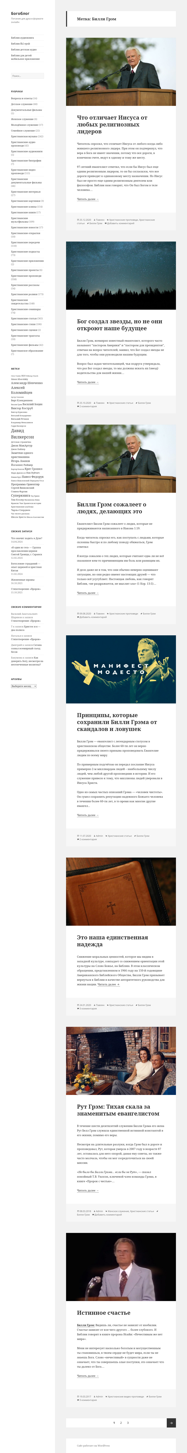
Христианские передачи (25, 242)
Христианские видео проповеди (126, 1396)
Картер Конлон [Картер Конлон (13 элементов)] (17, 469)
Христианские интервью (26, 191)
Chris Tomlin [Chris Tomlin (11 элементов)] (16, 376)
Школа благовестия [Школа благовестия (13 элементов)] (35, 517)
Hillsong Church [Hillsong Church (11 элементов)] (32, 376)
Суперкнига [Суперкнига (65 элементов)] (20, 495)
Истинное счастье (103, 1312)
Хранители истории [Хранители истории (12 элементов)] (32, 503)
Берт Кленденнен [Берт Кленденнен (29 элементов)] (22, 400)
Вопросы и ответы (21, 98)
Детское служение (22, 104)
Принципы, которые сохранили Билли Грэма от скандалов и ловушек (117, 722)
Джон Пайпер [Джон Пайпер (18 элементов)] (18, 449)
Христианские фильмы (24, 345)
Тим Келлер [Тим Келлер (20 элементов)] (17, 499)
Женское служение (22, 119)
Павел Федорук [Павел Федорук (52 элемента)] (33, 477)
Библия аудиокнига (22, 37)
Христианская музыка (24, 136)
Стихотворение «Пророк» (26, 589)
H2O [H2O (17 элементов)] (23, 375)
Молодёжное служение (24, 124)
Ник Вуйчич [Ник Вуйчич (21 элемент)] (33, 472)
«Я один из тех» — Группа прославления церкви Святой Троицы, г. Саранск (26, 551)
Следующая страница (171, 1423)
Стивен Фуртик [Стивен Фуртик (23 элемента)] (19, 491)
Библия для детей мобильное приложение (25, 57)
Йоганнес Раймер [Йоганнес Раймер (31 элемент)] (22, 465)
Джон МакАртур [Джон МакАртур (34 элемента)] (21, 445)
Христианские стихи (23, 324)
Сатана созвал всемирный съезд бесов (26, 648)
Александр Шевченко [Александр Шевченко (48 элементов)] (27, 383)
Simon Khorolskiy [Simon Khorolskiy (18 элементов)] (19, 379)
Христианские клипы (23, 206)
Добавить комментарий (120, 223)
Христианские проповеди (26, 275)
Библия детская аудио (24, 49)
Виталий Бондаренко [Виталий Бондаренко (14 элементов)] (21, 415)
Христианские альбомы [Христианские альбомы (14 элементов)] (22, 506)
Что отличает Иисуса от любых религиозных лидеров (112, 124)
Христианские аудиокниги (27, 151)
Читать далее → (88, 199)
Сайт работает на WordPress (93, 1445)
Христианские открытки (25, 233)
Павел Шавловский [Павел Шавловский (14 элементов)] (20, 480)
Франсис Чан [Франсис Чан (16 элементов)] (17, 503)
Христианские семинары (26, 309)
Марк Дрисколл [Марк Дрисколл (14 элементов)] (18, 473)
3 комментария (88, 1008)
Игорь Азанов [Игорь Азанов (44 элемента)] (20, 461)
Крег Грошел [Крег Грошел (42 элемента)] (33, 469)
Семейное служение (23, 130)
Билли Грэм (95, 223)
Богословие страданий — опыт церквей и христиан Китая (26, 567)
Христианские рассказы (25, 285)
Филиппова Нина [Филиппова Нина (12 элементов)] (32, 500)
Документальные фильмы (26, 109)
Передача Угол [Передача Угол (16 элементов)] (37, 480)
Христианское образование (27, 350)
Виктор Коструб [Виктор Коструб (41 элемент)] (22, 408)
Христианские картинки (25, 201)
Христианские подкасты (25, 251)
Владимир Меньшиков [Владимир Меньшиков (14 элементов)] (22, 422)
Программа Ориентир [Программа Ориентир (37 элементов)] (25, 484)
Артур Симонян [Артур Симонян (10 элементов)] (17, 397)
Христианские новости (24, 227)
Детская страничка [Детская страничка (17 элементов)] (21, 442)
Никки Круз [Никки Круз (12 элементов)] (16, 477)
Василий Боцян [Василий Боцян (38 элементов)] (32, 404)
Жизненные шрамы (22, 579)
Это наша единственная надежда (112, 940)
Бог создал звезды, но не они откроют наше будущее (119, 324)
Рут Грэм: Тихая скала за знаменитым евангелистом (118, 1110)
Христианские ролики (24, 294)
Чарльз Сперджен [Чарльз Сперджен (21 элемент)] (20, 510)
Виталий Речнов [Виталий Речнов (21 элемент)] (20, 418)
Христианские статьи (24, 318)
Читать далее (109, 984)
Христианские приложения (27, 260)
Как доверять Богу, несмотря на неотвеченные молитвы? (27, 661)
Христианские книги (23, 212)
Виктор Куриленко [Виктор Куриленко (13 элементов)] (19, 412)
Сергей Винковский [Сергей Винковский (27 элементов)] (22, 487)
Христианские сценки (24, 330)
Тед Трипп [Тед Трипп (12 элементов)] (35, 496)
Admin (99, 835)
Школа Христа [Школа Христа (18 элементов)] (18, 517)
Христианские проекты (25, 270)
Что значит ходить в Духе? (26, 538)
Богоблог (20, 13)
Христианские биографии (26, 160)
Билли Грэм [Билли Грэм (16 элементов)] (16, 404)
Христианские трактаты (25, 335)
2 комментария (88, 406)
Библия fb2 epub (20, 43)
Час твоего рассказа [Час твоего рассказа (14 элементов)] (20, 513)
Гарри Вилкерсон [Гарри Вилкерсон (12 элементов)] (18, 426)
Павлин (100, 219)
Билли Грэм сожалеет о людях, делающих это (111, 507)
